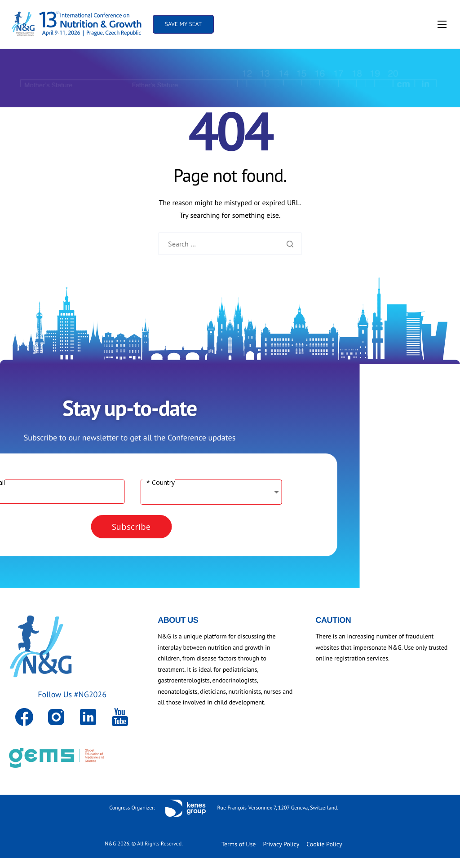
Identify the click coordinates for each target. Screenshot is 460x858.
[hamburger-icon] (442, 24)
